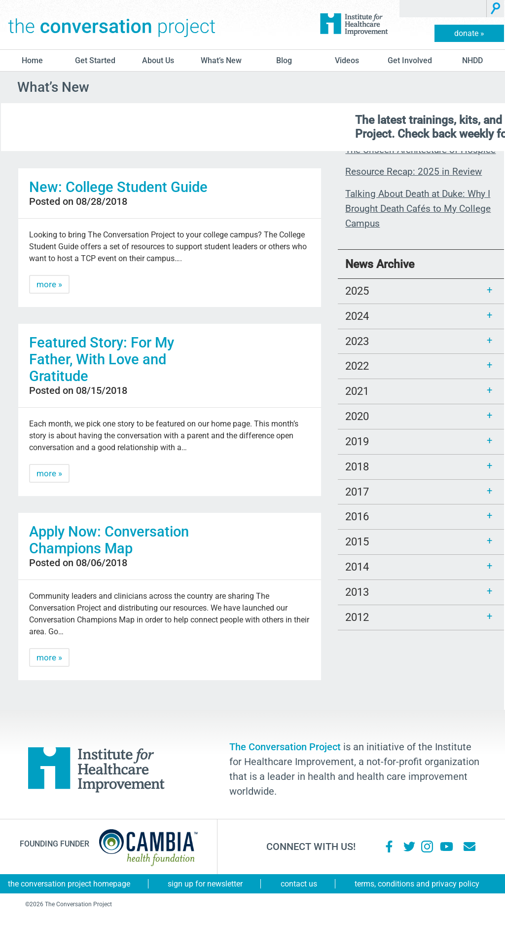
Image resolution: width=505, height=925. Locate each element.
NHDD (472, 60)
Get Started (95, 60)
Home (32, 60)
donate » (469, 33)
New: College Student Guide (118, 187)
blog (284, 60)
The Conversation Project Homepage (69, 883)
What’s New (221, 60)
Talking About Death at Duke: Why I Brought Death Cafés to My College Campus (418, 209)
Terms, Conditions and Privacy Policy (417, 883)
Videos (347, 60)
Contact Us (299, 883)
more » (49, 284)
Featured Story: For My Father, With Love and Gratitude (101, 359)
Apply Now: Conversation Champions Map (109, 540)
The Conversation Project (112, 24)
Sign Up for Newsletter (205, 883)
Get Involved (410, 60)
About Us (158, 60)
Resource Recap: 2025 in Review (413, 171)
